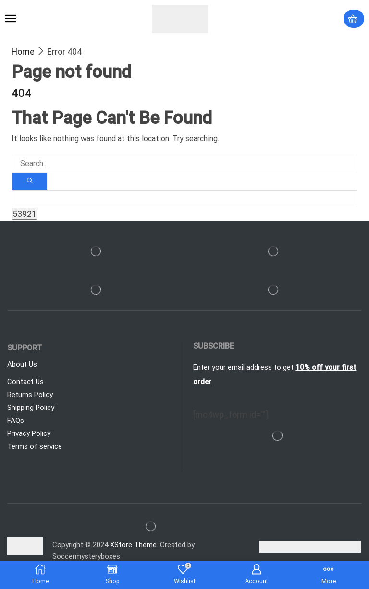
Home (23, 52)
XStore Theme (133, 545)
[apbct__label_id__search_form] (184, 199)
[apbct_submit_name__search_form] (24, 214)
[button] (10, 18)
